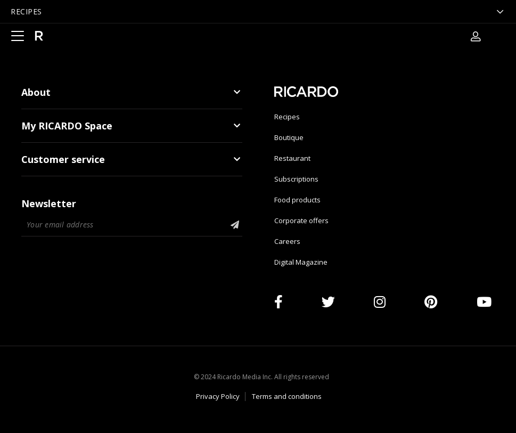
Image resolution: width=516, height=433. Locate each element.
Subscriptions (296, 179)
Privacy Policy (218, 396)
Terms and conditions (287, 396)
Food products (297, 200)
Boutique (289, 137)
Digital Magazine (300, 262)
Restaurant (292, 158)
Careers (287, 241)
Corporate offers (301, 220)
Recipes (287, 116)
